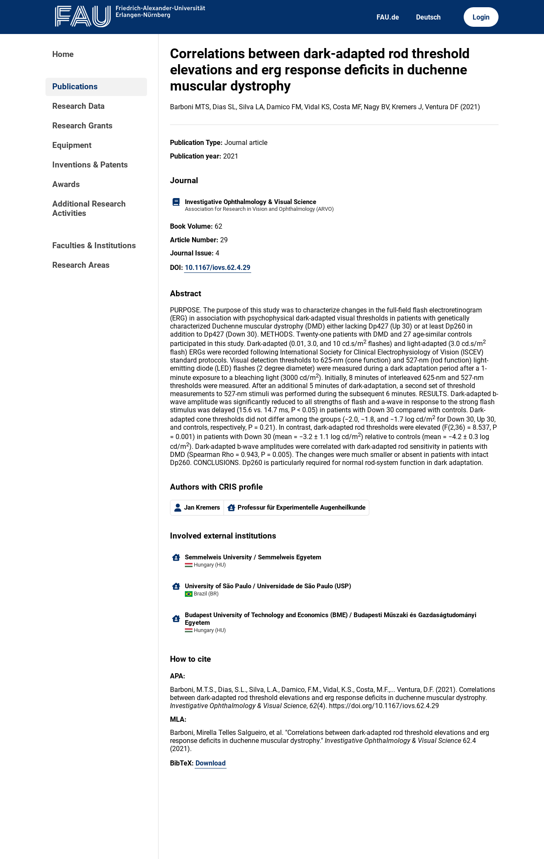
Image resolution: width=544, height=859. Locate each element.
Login (481, 17)
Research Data (78, 106)
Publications (75, 86)
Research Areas (81, 265)
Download (211, 763)
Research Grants (82, 125)
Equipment (71, 145)
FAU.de (388, 17)
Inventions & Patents (90, 165)
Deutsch (428, 17)
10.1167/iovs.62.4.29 (217, 268)
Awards (66, 184)
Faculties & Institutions (94, 245)
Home (63, 54)
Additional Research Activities (89, 208)
